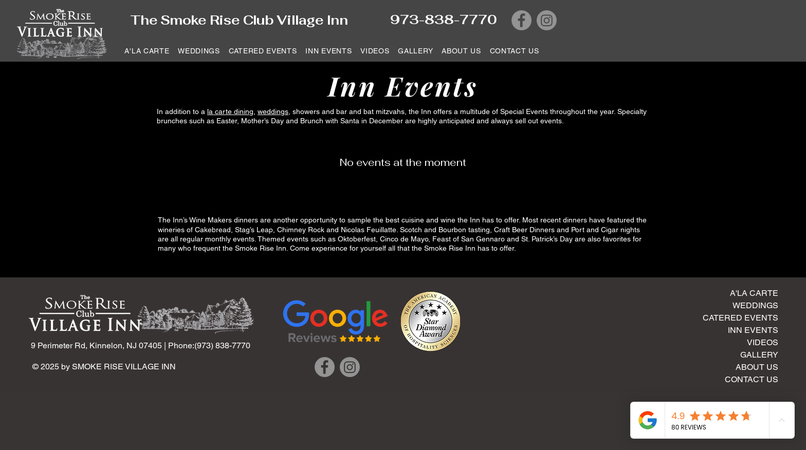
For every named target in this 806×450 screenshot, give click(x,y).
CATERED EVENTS (740, 318)
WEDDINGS (755, 305)
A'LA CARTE (754, 293)
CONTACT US (751, 379)
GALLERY (759, 355)
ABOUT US (757, 367)
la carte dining (230, 111)
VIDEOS (762, 342)
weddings (273, 111)
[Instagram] (547, 20)
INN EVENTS (753, 330)
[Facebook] (521, 20)
